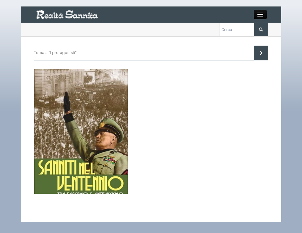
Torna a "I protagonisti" (55, 52)
